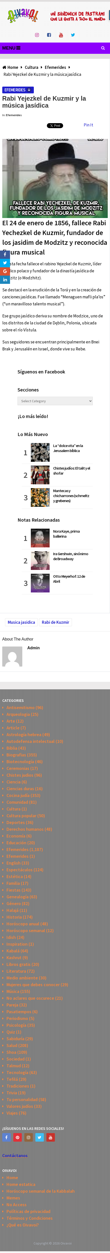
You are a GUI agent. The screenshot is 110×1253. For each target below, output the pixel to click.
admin (33, 648)
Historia (14, 917)
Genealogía (18, 897)
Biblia (12, 748)
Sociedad (16, 1059)
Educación (16, 843)
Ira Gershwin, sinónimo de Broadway (70, 556)
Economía (16, 836)
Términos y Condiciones (30, 1218)
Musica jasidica (21, 622)
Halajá (13, 910)
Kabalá (13, 951)
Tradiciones (18, 1086)
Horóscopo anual (23, 924)
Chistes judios (20, 775)
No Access (17, 1204)
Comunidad (17, 802)
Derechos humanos (25, 829)
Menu (9, 48)
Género (14, 903)
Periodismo (17, 1018)
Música (13, 991)
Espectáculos (20, 870)
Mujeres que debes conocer (33, 984)
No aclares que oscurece (30, 998)
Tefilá (12, 1079)
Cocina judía (18, 795)
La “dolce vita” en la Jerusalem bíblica (68, 448)
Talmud (14, 1066)
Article (13, 728)
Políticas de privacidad (28, 1211)
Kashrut (14, 957)
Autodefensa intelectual (31, 741)
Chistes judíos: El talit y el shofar (71, 471)
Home (12, 1177)
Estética (15, 876)
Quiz (11, 1032)
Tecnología (17, 1072)
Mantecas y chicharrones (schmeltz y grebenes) (71, 495)
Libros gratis (19, 964)
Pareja (12, 1005)
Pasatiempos (19, 1011)
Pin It (88, 125)
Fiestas (14, 890)
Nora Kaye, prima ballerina (66, 534)
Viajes (12, 1113)
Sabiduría (15, 1038)
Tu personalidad (22, 1099)
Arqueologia (18, 714)
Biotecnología (20, 761)
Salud (12, 1045)
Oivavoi (66, 1243)
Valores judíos (20, 1106)
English (14, 863)
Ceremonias (18, 768)
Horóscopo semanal (26, 930)
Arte (11, 721)
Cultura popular (21, 815)
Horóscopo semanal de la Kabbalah (41, 1191)
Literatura (16, 971)
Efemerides (15, 90)
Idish (11, 937)
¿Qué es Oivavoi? (23, 1225)
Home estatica (21, 1184)
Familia (13, 883)
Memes (13, 1198)
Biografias (16, 755)
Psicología (16, 1025)
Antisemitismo (21, 707)
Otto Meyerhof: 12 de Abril (69, 579)
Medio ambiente (22, 978)
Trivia (12, 1093)
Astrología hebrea (24, 734)
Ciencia (14, 782)
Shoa (11, 1052)
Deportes (16, 822)
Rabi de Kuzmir (55, 622)
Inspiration (17, 944)
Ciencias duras (20, 788)
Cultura (14, 809)
